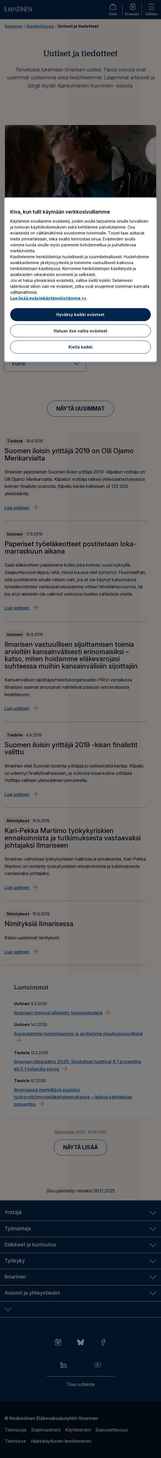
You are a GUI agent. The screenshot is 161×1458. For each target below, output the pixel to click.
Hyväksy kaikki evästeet (80, 314)
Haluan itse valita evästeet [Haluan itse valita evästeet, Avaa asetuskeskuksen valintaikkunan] (80, 330)
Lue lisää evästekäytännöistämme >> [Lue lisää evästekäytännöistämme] (48, 298)
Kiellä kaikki (80, 347)
